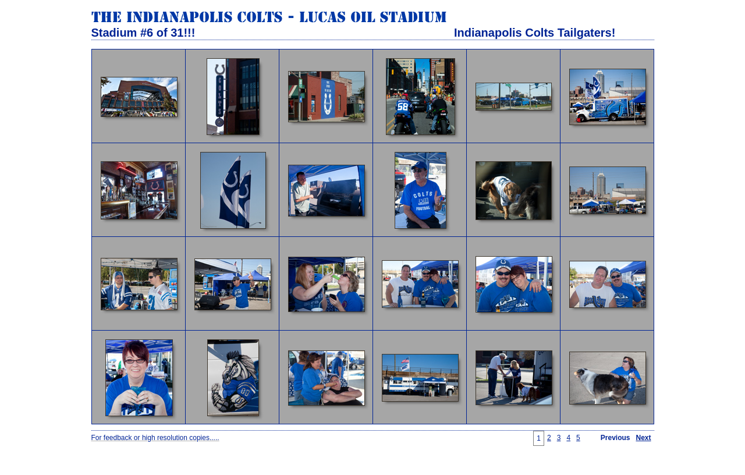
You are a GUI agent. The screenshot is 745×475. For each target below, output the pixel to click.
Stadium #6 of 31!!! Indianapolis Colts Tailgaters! (353, 32)
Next (643, 438)
